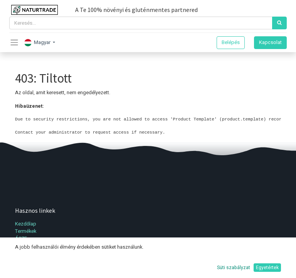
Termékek (25, 231)
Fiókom (23, 245)
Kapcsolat (270, 42)
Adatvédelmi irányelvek (40, 261)
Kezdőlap (25, 223)
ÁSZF (21, 238)
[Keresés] (279, 23)
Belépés (231, 42)
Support (24, 268)
